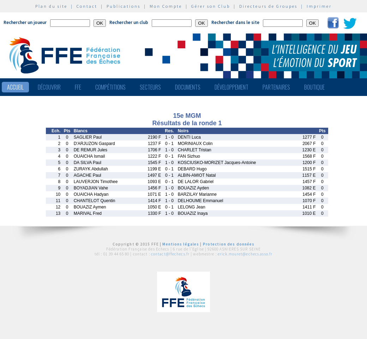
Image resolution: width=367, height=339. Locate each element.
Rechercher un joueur (25, 22)
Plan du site (51, 6)
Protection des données (229, 244)
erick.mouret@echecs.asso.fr (245, 254)
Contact (87, 6)
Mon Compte (166, 6)
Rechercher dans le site (235, 22)
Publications (123, 6)
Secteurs (150, 87)
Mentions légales (180, 244)
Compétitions (110, 87)
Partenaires (276, 87)
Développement (231, 87)
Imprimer (319, 6)
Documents (187, 87)
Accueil (15, 87)
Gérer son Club (210, 6)
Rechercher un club (128, 22)
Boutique (314, 87)
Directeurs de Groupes (268, 6)
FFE (78, 87)
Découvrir (49, 87)
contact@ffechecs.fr (170, 254)
